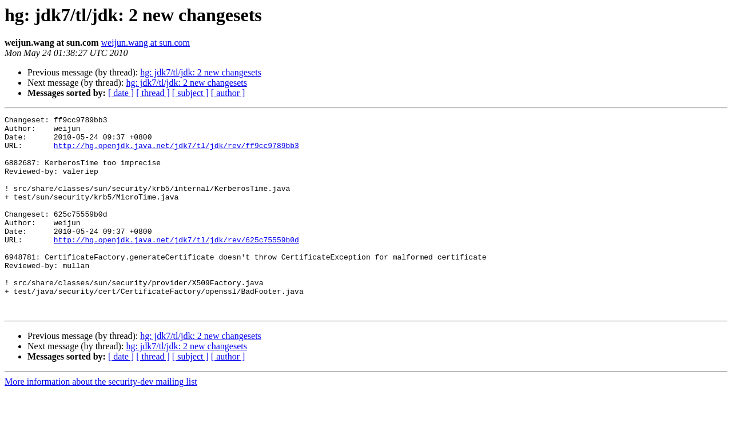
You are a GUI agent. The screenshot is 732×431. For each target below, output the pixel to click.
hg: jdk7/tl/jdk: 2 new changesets (200, 72)
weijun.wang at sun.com (145, 42)
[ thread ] (153, 93)
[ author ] (228, 93)
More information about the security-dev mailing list (101, 421)
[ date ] (121, 93)
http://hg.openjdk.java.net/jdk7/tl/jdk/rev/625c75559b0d (176, 265)
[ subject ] (190, 93)
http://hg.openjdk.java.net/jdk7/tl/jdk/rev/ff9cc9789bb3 (176, 152)
